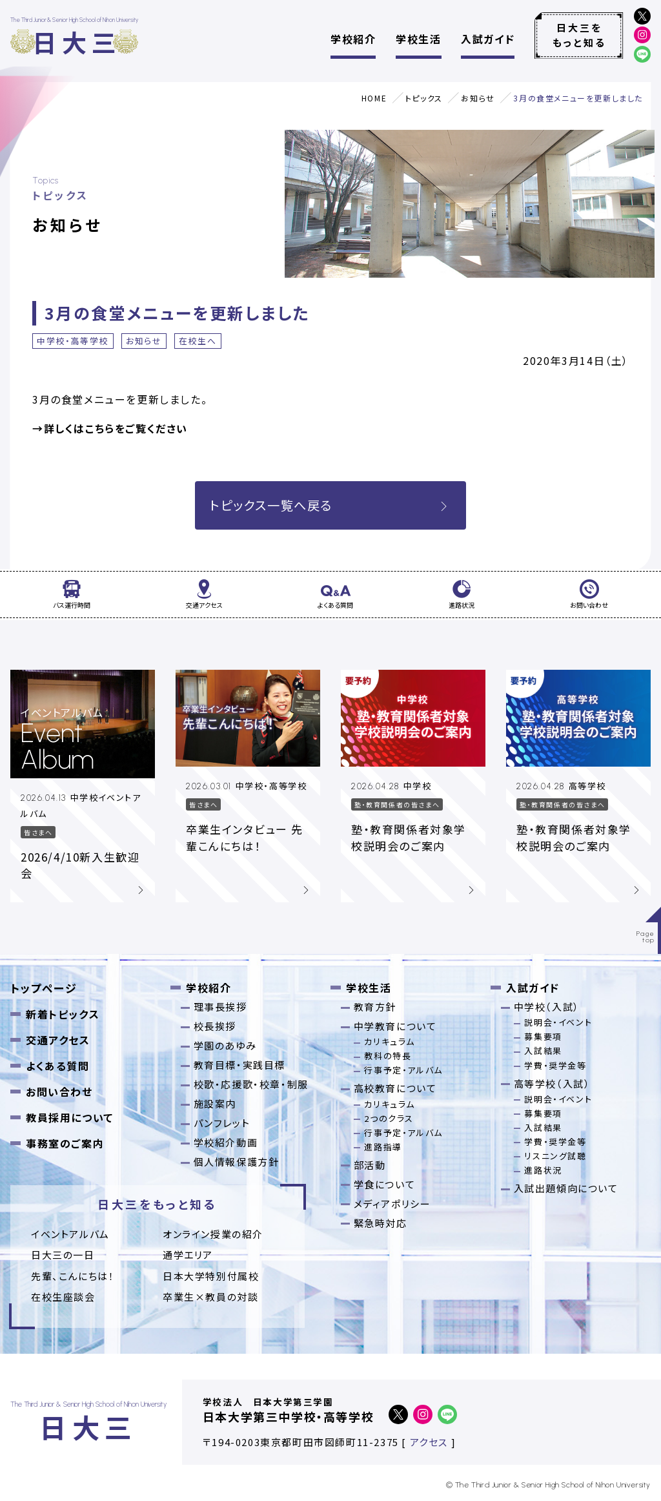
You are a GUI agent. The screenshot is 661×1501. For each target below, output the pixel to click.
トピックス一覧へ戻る (330, 505)
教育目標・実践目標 (239, 1064)
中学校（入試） (547, 1006)
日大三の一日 (63, 1254)
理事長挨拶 (220, 1006)
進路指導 (383, 1147)
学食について (385, 1184)
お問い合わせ (59, 1091)
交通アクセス (58, 1040)
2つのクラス (389, 1118)
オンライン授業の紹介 (213, 1234)
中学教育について (395, 1026)
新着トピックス (62, 1014)
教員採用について (70, 1117)
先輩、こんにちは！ (72, 1276)
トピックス (424, 97)
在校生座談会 (63, 1296)
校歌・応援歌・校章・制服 (251, 1084)
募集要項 (543, 1036)
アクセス (429, 1442)
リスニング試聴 (555, 1156)
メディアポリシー (392, 1203)
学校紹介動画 (226, 1142)
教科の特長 (387, 1056)
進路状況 (543, 1170)
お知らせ (477, 97)
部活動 (370, 1165)
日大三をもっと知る (579, 35)
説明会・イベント (558, 1022)
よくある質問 (58, 1065)
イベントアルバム (70, 1234)
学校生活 (418, 39)
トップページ (43, 988)
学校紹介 (353, 39)
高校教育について (395, 1088)
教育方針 (375, 1006)
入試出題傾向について (566, 1188)
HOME (374, 97)
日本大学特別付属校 (211, 1276)
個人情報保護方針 (237, 1161)
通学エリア (188, 1254)
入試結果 (543, 1050)
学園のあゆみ (225, 1045)
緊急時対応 (380, 1223)
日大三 (76, 42)
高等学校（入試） (552, 1083)
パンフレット (222, 1123)
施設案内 (215, 1103)
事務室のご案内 (65, 1143)
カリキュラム (389, 1041)
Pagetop (645, 936)
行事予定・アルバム (403, 1070)
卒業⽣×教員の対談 (210, 1296)
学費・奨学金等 (555, 1065)
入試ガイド (487, 39)
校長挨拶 (215, 1026)
